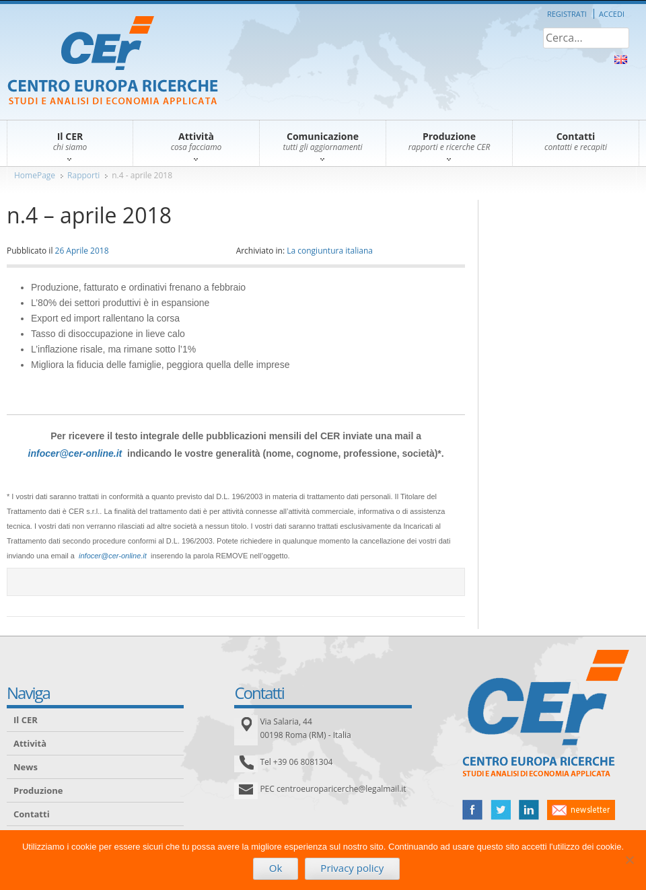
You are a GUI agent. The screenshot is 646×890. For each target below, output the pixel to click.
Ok (276, 868)
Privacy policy (352, 868)
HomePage (34, 175)
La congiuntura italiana (330, 250)
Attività (29, 743)
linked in (529, 810)
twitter (501, 810)
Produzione (38, 790)
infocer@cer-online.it (75, 453)
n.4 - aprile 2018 (142, 175)
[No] (629, 859)
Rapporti (83, 175)
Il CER (25, 720)
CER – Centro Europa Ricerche (113, 61)
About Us (621, 59)
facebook (472, 810)
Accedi (611, 14)
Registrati (567, 14)
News (25, 767)
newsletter (581, 810)
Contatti (31, 814)
